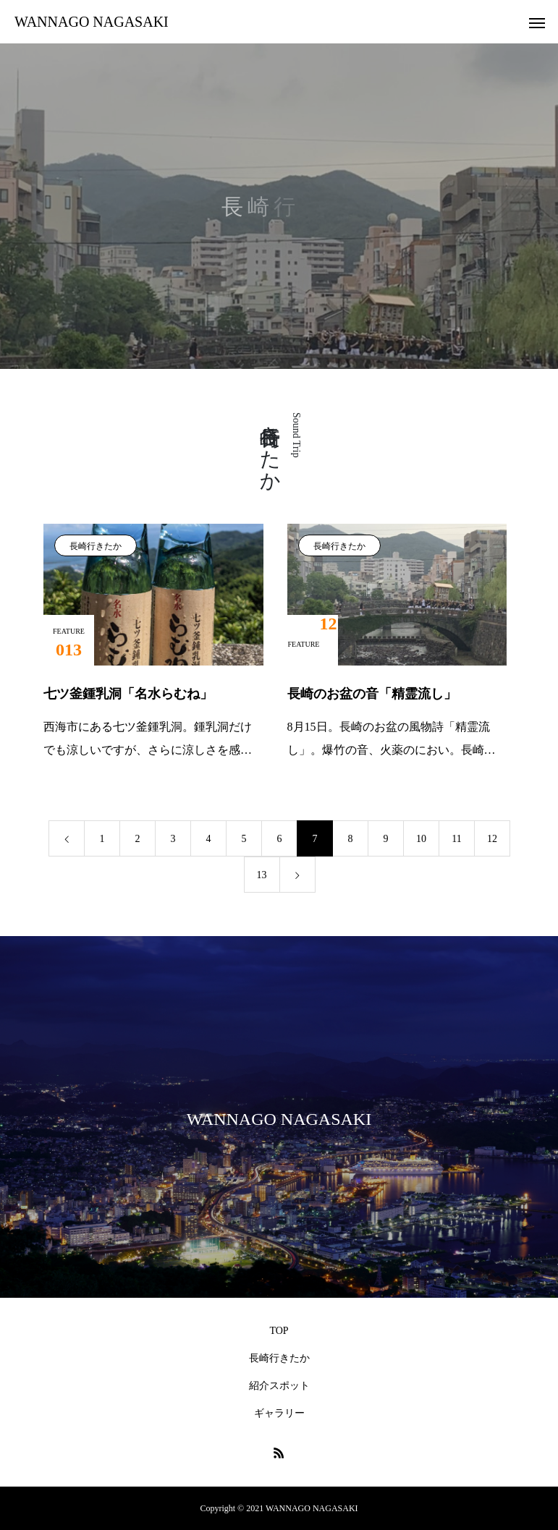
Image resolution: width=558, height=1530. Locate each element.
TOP (278, 1330)
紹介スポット (279, 1385)
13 (262, 875)
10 (421, 838)
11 (456, 838)
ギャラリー (279, 1413)
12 (492, 838)
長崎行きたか (95, 546)
